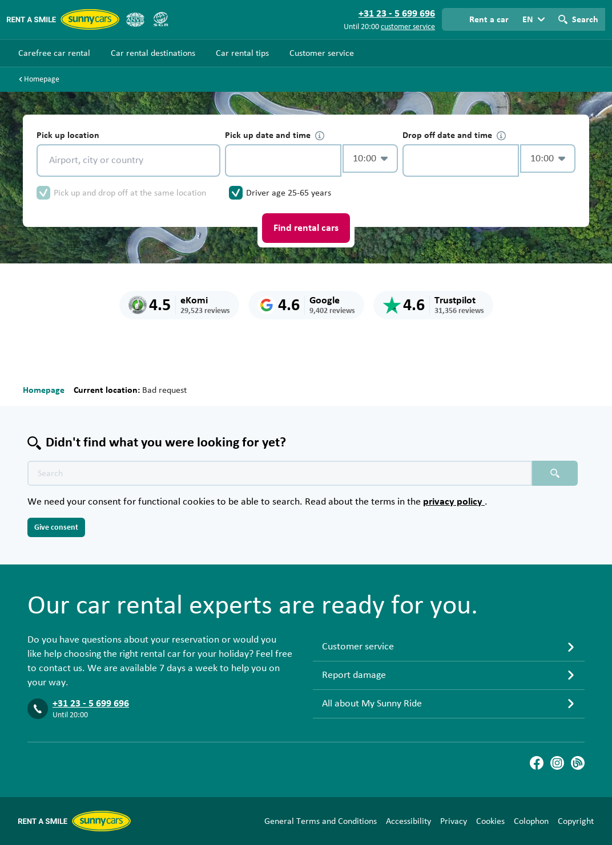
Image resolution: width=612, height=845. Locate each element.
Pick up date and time (274, 135)
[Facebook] (536, 763)
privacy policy (454, 502)
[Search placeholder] (555, 473)
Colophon (531, 821)
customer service (408, 27)
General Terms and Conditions (320, 821)
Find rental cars (306, 228)
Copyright (576, 821)
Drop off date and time (454, 135)
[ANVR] (135, 19)
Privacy (453, 821)
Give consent (56, 527)
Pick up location (68, 135)
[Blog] (578, 763)
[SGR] (160, 19)
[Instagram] (557, 763)
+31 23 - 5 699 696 (91, 703)
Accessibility (408, 821)
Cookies (490, 821)
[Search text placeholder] (279, 473)
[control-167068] (283, 160)
